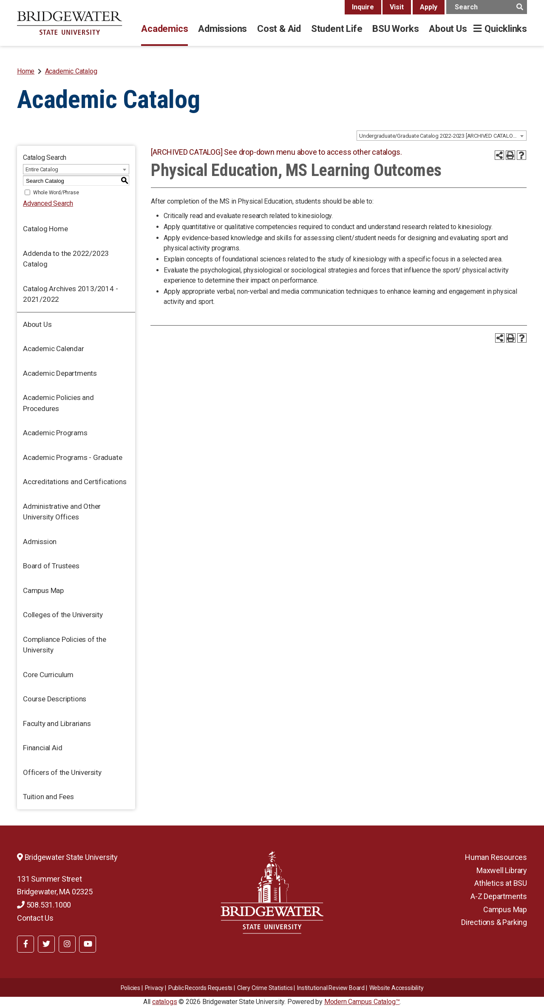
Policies (130, 987)
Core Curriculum (48, 674)
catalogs (164, 1002)
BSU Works (395, 28)
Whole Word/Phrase (56, 193)
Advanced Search (48, 203)
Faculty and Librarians (57, 723)
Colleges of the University (63, 614)
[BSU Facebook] (25, 944)
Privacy (154, 987)
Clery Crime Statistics (265, 987)
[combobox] (442, 135)
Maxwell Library (501, 870)
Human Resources (496, 857)
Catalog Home (45, 228)
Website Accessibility (396, 987)
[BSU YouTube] (87, 944)
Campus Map (43, 590)
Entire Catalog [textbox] (42, 169)
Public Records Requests (200, 987)
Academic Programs (55, 432)
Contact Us (35, 917)
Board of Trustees (51, 566)
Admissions (222, 28)
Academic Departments (60, 373)
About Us (448, 28)
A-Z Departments (498, 896)
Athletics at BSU (500, 883)
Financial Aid (42, 747)
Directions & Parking (494, 922)
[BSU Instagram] (67, 944)
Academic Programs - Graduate (72, 457)
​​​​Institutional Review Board (331, 987)
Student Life (336, 28)
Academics (164, 28)
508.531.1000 (44, 904)
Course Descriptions (54, 699)
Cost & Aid (279, 28)
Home (25, 71)
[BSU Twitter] (46, 944)
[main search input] (486, 7)
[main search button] (520, 7)
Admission (40, 541)
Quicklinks (505, 28)
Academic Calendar (53, 348)
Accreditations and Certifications (74, 481)
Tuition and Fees (48, 796)
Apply (428, 7)
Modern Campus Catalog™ (362, 1002)
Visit (397, 7)
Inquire (363, 7)
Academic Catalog (71, 71)
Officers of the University (62, 772)
